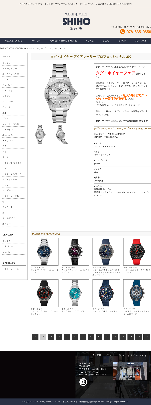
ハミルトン (7, 129)
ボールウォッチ (9, 68)
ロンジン (6, 63)
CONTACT (140, 40)
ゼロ (4, 201)
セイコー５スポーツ (11, 174)
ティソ (5, 185)
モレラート (7, 207)
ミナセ (5, 146)
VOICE (90, 40)
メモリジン (7, 140)
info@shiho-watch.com (95, 374)
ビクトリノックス (10, 196)
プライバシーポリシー (115, 355)
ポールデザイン (9, 218)
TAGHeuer (21, 48)
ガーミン (6, 118)
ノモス (5, 151)
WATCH (36, 40)
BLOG (106, 40)
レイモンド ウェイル (12, 163)
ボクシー (6, 224)
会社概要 (97, 355)
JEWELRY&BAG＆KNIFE (63, 40)
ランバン (6, 252)
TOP (2, 48)
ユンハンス (7, 135)
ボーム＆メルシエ (10, 74)
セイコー (6, 168)
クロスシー (7, 101)
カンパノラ (7, 85)
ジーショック (8, 90)
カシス (5, 212)
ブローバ (6, 79)
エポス (5, 113)
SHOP (122, 40)
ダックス (6, 241)
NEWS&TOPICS (13, 40)
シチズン (6, 96)
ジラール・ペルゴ (10, 124)
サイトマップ (137, 355)
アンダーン (7, 190)
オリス (5, 157)
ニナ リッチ (7, 246)
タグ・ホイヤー (9, 179)
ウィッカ (6, 107)
